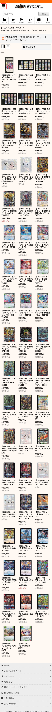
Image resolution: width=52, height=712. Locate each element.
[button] (4, 6)
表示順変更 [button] (29, 47)
